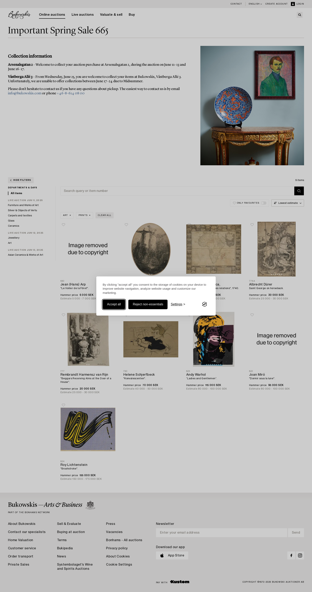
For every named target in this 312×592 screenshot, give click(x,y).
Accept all (114, 304)
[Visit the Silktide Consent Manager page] (204, 304)
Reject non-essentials (148, 304)
